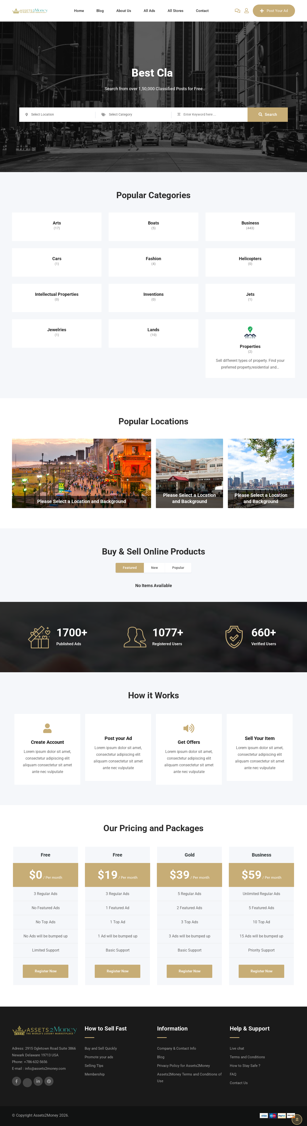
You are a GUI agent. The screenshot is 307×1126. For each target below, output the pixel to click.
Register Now (46, 971)
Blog (100, 11)
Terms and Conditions (247, 1057)
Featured (130, 568)
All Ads (149, 11)
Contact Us (239, 1083)
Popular (178, 568)
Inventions (153, 294)
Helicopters (250, 258)
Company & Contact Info (176, 1048)
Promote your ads (99, 1057)
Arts (57, 222)
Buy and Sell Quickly (101, 1048)
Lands (153, 329)
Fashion (153, 258)
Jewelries (56, 329)
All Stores (175, 11)
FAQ (233, 1074)
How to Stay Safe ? (245, 1066)
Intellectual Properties (56, 294)
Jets (250, 294)
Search (268, 114)
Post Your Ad (274, 11)
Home (79, 11)
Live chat (237, 1048)
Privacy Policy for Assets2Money (183, 1066)
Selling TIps (94, 1066)
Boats (153, 222)
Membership (95, 1074)
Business (250, 222)
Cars (56, 258)
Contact (202, 11)
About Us (123, 11)
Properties (250, 346)
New (154, 568)
